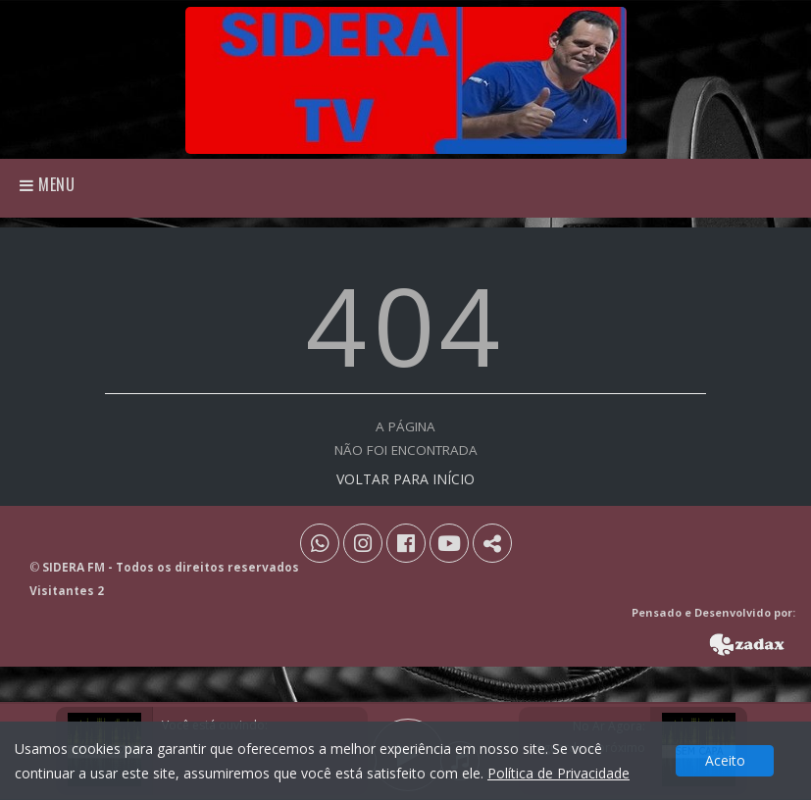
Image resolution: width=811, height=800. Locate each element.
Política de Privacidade (558, 773)
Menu (48, 184)
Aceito (725, 760)
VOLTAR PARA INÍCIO (405, 479)
